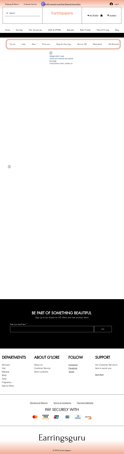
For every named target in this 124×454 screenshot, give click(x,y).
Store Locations (41, 371)
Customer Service (30, 4)
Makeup (5, 371)
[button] (101, 15)
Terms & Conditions (62, 403)
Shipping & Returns (12, 4)
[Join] (103, 329)
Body (4, 375)
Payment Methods (85, 403)
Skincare (6, 364)
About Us (38, 364)
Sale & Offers (8, 385)
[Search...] (22, 13)
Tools (4, 378)
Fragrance (6, 382)
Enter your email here (17, 324)
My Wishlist (94, 15)
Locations (112, 15)
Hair (4, 368)
